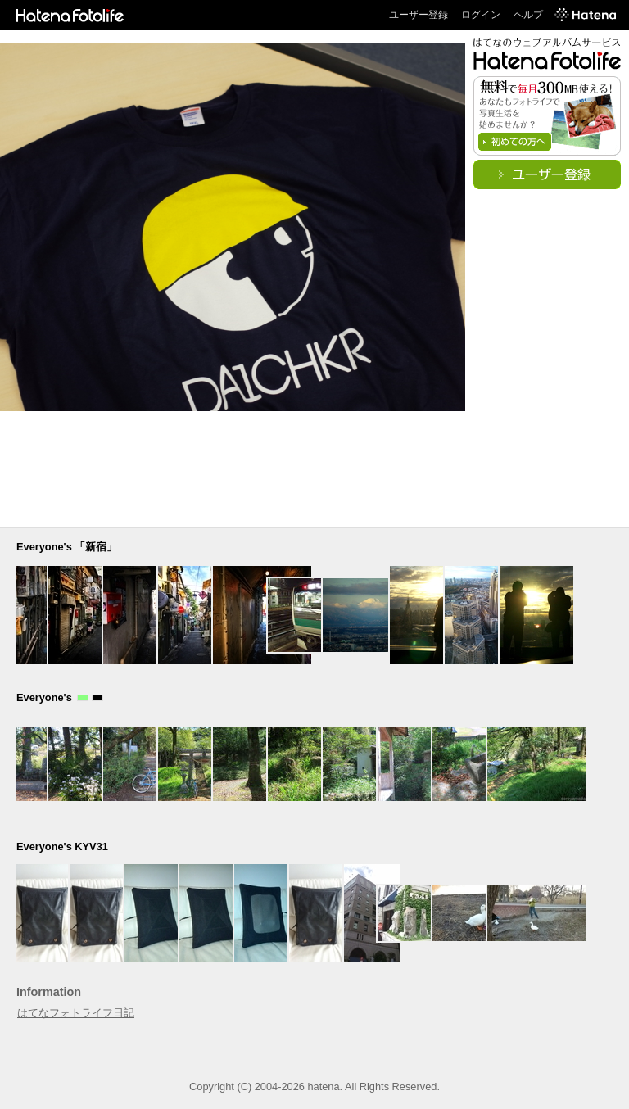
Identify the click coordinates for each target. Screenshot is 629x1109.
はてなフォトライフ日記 (75, 1013)
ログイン (480, 14)
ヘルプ (528, 14)
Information (48, 991)
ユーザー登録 (418, 14)
